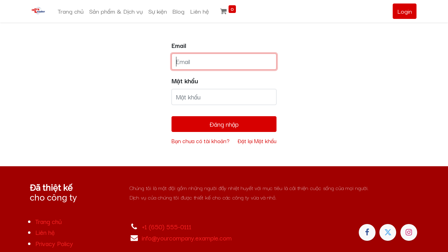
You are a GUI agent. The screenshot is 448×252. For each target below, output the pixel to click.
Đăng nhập (224, 124)
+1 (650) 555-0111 (166, 226)
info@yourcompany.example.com (187, 238)
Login (404, 11)
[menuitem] (70, 11)
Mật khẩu (185, 80)
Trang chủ (48, 221)
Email (179, 45)
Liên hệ (45, 232)
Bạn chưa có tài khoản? (201, 140)
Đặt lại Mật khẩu (257, 140)
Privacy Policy (54, 243)
